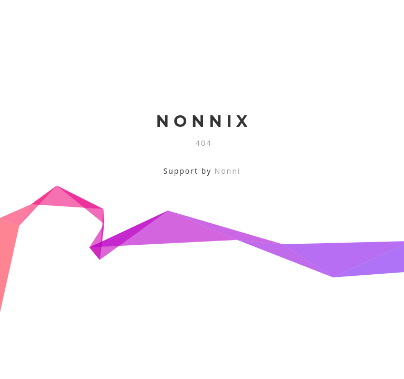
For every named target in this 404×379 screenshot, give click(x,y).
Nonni (228, 171)
